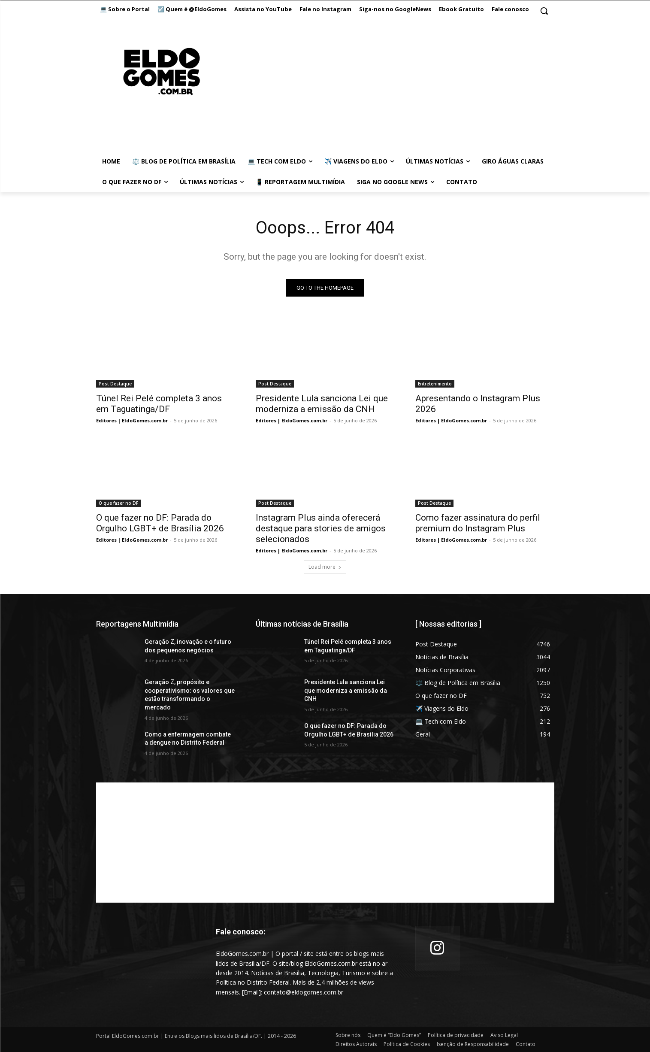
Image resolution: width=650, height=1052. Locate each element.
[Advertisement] (325, 842)
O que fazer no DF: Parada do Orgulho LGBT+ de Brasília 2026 (160, 523)
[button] (544, 10)
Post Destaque (115, 384)
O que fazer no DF (118, 503)
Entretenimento (435, 384)
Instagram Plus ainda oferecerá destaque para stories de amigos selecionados (321, 528)
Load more (325, 566)
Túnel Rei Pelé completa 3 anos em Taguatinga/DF (159, 403)
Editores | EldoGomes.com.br (132, 420)
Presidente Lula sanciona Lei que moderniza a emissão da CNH (322, 403)
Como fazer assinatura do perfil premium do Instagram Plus (477, 523)
